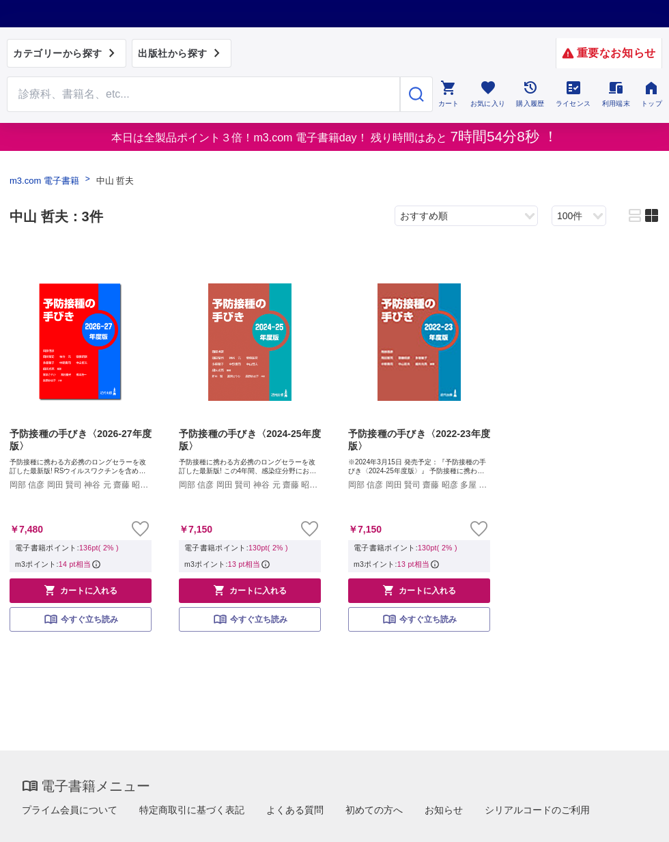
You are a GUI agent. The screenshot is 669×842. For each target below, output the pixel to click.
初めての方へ (374, 810)
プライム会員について (69, 810)
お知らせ (444, 810)
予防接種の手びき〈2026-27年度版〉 (81, 439)
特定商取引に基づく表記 (191, 810)
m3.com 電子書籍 (44, 180)
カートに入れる (80, 590)
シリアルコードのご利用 (537, 810)
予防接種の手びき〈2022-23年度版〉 (419, 439)
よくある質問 (295, 810)
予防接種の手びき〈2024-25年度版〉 (250, 439)
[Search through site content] (203, 94)
